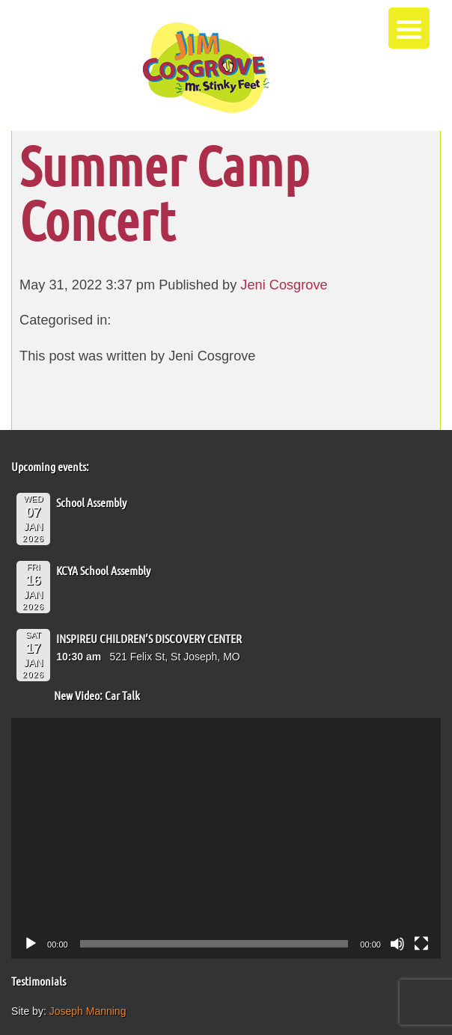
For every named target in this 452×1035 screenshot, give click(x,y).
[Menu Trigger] (409, 28)
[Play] (30, 943)
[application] (226, 838)
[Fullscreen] (421, 943)
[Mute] (397, 943)
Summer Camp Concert (164, 192)
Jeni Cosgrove (283, 284)
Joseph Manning (87, 1011)
